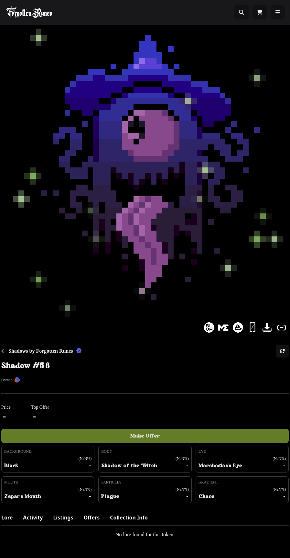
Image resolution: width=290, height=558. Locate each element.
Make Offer (145, 435)
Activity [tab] (33, 517)
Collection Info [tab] (129, 517)
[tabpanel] (145, 535)
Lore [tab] (7, 517)
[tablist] (145, 520)
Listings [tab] (63, 517)
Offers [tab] (91, 517)
